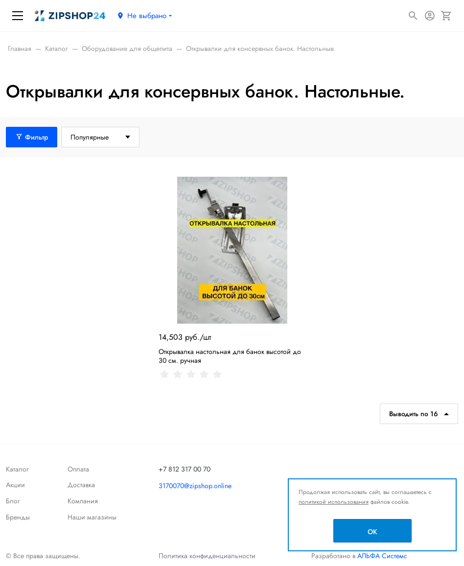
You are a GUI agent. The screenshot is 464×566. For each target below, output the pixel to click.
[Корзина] (446, 16)
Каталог (17, 469)
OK (372, 532)
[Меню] (17, 16)
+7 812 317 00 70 (184, 469)
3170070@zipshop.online (195, 486)
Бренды (18, 517)
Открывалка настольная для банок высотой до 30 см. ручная (230, 356)
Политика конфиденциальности (207, 556)
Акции (15, 485)
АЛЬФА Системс (381, 556)
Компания (83, 501)
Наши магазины (92, 517)
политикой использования (334, 501)
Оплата (78, 469)
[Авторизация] (430, 16)
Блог (13, 501)
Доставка (81, 485)
